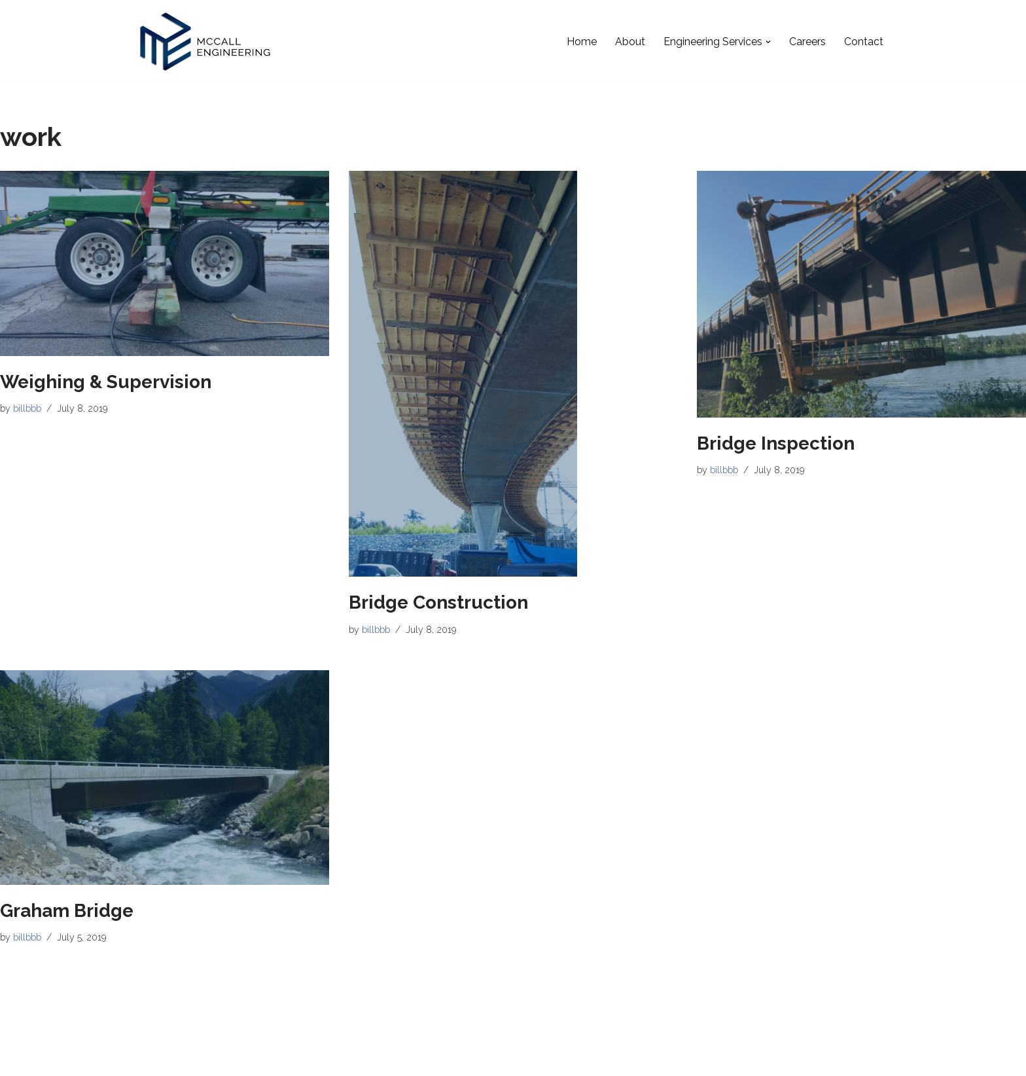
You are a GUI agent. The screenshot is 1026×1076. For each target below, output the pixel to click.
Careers (807, 41)
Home (581, 41)
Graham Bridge (66, 911)
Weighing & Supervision (105, 382)
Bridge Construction (438, 602)
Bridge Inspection (776, 443)
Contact (863, 41)
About (629, 41)
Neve (152, 1059)
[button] (768, 42)
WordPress (258, 1059)
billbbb (27, 408)
